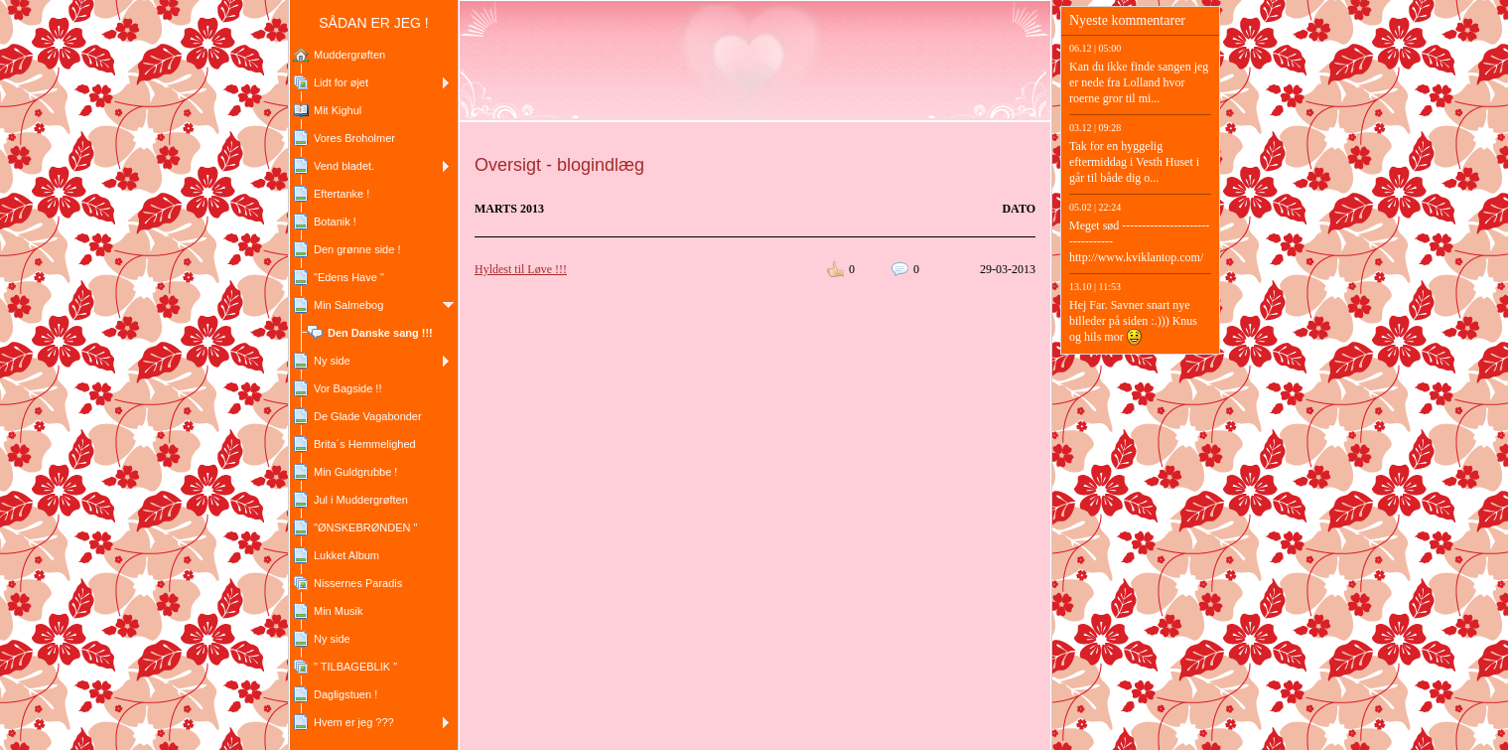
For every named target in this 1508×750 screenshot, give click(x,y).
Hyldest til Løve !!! (521, 269)
